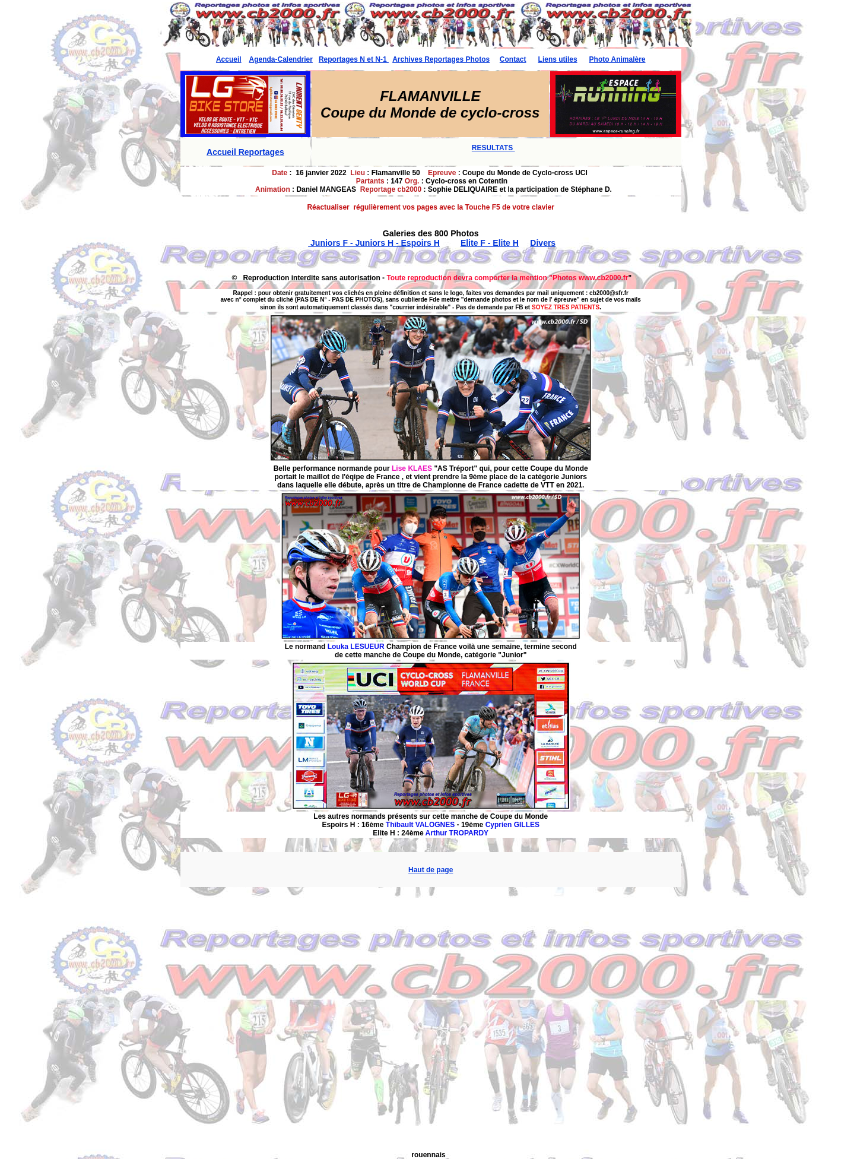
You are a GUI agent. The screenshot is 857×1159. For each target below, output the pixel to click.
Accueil (229, 59)
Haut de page (430, 870)
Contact (513, 59)
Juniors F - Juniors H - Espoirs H (374, 243)
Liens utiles (557, 59)
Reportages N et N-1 (354, 59)
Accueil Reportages (245, 152)
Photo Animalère (617, 59)
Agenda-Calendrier (281, 59)
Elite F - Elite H (490, 243)
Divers (543, 243)
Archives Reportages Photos (441, 59)
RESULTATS (493, 148)
